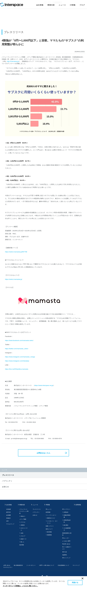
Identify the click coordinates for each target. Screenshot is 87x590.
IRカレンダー (65, 538)
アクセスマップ (10, 524)
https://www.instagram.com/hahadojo (17, 361)
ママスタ (23, 522)
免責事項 (64, 554)
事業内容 (51, 5)
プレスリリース (8, 475)
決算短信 (66, 512)
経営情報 (48, 512)
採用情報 (78, 505)
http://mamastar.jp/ (13, 61)
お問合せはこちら (43, 453)
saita (22, 533)
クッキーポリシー (31, 565)
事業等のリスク (51, 518)
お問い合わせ (6, 565)
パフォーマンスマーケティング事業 (23, 511)
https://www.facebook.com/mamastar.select (19, 340)
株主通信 (66, 525)
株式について (49, 529)
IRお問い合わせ (66, 544)
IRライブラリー (66, 509)
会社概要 (8, 515)
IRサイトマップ (66, 557)
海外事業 (21, 545)
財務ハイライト (50, 526)
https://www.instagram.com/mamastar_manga (20, 357)
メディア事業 (22, 519)
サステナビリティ (7, 567)
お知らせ (5, 487)
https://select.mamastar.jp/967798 (16, 252)
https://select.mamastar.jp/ (13, 279)
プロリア (23, 536)
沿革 (7, 521)
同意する (75, 582)
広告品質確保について (63, 565)
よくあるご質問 (66, 541)
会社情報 (40, 5)
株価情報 (49, 535)
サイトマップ (76, 565)
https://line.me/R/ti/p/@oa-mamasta (16, 369)
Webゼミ (23, 516)
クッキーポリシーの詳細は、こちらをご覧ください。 (20, 586)
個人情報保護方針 (18, 565)
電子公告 (64, 552)
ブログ (82, 5)
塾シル (22, 542)
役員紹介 (8, 518)
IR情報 (73, 5)
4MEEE (23, 525)
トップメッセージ (51, 515)
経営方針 (8, 512)
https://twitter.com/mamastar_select (16, 348)
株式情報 (49, 532)
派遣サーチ (23, 539)
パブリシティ (7, 481)
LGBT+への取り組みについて (46, 565)
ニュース (62, 5)
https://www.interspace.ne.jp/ (44, 385)
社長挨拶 (8, 509)
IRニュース (48, 509)
